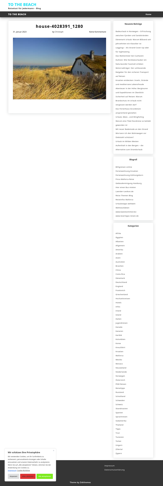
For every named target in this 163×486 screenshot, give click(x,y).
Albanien (120, 241)
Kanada (119, 327)
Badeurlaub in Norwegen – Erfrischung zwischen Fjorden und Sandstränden (133, 33)
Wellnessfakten (122, 208)
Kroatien (119, 351)
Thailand (119, 425)
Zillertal (119, 449)
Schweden (120, 400)
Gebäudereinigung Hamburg (129, 183)
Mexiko (119, 359)
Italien (118, 319)
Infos (118, 306)
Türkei (118, 441)
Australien (120, 262)
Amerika (119, 249)
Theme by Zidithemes (80, 482)
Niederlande (121, 372)
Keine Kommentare (97, 31)
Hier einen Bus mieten (126, 187)
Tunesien (120, 437)
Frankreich (120, 290)
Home (148, 14)
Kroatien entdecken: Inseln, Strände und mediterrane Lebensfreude (132, 82)
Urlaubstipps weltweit (125, 203)
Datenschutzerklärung (114, 470)
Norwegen (120, 376)
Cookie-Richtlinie (23, 470)
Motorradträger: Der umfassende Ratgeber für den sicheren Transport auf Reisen (132, 72)
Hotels (118, 302)
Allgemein (120, 245)
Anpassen (13, 476)
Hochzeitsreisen (123, 298)
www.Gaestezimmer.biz (126, 212)
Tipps (118, 429)
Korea (118, 343)
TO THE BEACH (22, 4)
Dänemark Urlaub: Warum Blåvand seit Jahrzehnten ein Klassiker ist (133, 41)
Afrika (118, 233)
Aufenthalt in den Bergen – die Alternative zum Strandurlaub (129, 147)
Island (118, 315)
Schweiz (119, 404)
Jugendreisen (122, 323)
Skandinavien (122, 408)
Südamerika (121, 421)
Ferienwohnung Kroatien (127, 171)
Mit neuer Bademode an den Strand (132, 129)
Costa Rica (120, 274)
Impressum (109, 465)
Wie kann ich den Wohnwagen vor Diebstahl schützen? (131, 135)
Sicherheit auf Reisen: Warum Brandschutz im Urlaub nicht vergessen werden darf (129, 100)
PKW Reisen (121, 384)
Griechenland (122, 294)
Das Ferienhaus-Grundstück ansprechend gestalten (128, 111)
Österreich (120, 380)
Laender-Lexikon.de (124, 191)
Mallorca (119, 355)
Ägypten (119, 237)
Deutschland (121, 282)
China (118, 270)
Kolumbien (120, 339)
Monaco (119, 363)
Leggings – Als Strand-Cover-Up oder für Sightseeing (132, 49)
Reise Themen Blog (124, 195)
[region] (30, 465)
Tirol (118, 433)
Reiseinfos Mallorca (124, 199)
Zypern (119, 453)
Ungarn (119, 445)
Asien (118, 258)
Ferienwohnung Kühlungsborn (129, 175)
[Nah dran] (53, 450)
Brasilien (120, 266)
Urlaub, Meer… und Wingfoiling (130, 117)
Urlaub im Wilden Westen (127, 141)
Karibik (119, 335)
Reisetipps (120, 388)
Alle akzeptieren (44, 476)
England (119, 286)
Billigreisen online (124, 167)
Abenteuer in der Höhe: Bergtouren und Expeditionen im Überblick (132, 90)
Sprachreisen (121, 416)
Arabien (119, 253)
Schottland (120, 396)
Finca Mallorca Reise (125, 179)
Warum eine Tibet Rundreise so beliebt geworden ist (133, 123)
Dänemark (120, 278)
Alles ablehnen (28, 476)
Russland (120, 392)
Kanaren (119, 331)
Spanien (119, 412)
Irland (118, 311)
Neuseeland (121, 368)
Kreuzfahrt (120, 347)
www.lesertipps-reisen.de (127, 216)
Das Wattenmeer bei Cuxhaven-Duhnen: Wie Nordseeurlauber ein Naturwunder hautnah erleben (131, 60)
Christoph (59, 31)
